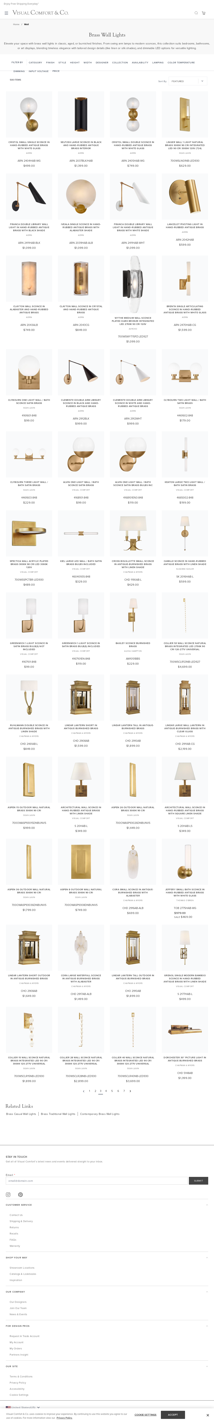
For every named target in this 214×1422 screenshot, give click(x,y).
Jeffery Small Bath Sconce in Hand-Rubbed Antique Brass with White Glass (185, 892)
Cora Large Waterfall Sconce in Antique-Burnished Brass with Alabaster (81, 978)
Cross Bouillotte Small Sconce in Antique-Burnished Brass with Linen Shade (133, 564)
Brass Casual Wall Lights (21, 1114)
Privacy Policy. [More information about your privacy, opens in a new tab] (64, 1418)
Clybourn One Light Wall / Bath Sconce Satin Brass (29, 401)
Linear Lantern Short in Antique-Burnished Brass (81, 727)
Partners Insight (19, 1354)
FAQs (13, 1239)
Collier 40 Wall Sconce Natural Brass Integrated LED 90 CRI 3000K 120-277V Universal (133, 1060)
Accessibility (17, 1389)
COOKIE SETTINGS (146, 1415)
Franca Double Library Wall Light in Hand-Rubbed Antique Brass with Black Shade (29, 227)
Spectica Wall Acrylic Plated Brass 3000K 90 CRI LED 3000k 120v (29, 564)
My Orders (16, 1348)
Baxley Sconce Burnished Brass (133, 644)
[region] (107, 1415)
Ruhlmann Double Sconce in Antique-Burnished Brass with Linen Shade (29, 728)
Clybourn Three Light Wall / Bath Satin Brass (29, 483)
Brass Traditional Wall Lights (58, 1114)
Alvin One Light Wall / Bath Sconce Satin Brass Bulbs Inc (133, 483)
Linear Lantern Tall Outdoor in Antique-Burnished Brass (133, 977)
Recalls (14, 1233)
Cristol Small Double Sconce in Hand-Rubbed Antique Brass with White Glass (133, 145)
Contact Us (16, 1215)
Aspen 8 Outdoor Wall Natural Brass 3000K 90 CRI (81, 891)
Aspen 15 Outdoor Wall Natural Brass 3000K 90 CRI (29, 809)
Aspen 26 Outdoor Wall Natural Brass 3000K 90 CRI (133, 809)
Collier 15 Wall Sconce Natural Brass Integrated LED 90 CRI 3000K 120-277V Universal (29, 1060)
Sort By (162, 81)
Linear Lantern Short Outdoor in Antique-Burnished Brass (29, 977)
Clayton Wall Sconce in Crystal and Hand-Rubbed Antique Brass (81, 309)
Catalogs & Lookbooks (23, 1274)
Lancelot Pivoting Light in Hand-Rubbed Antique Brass (185, 226)
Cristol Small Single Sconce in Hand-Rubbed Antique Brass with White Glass (29, 145)
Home (16, 24)
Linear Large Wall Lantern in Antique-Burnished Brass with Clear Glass (185, 728)
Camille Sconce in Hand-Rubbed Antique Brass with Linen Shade (185, 562)
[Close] (208, 1415)
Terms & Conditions (21, 1376)
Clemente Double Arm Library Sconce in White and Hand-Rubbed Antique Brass (133, 403)
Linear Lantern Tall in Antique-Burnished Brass (133, 727)
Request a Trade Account (25, 1336)
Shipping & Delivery (21, 1221)
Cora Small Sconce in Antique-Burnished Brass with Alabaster (133, 892)
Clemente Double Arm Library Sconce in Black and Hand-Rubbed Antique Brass (81, 403)
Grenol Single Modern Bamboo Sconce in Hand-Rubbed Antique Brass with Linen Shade (185, 978)
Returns (14, 1227)
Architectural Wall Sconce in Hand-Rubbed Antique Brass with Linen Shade (81, 810)
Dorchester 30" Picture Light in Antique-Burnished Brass (185, 1059)
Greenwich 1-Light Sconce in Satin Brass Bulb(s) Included (81, 644)
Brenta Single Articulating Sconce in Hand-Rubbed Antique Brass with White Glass (185, 309)
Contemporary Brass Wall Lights (100, 1114)
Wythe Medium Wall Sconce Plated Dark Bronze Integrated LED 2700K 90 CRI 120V (133, 321)
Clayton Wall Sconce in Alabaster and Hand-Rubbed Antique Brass (29, 309)
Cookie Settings (19, 1395)
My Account (17, 1342)
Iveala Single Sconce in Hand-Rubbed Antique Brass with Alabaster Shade (81, 227)
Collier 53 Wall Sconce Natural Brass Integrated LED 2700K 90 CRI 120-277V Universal (185, 646)
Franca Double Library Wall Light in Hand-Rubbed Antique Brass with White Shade (133, 227)
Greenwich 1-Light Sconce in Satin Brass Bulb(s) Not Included (29, 646)
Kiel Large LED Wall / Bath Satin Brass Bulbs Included (81, 562)
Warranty (15, 1246)
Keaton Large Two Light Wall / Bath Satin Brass (185, 483)
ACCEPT (173, 1415)
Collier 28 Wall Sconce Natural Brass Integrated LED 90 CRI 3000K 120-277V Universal (81, 1060)
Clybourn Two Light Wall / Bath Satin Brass (185, 401)
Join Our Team (18, 1308)
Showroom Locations (22, 1267)
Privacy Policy (18, 1382)
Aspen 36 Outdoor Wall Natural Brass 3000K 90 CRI (29, 891)
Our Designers (18, 1302)
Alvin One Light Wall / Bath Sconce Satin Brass (81, 483)
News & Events (18, 1314)
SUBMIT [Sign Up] (198, 1180)
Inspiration (16, 1280)
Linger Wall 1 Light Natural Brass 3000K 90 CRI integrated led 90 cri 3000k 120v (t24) (185, 145)
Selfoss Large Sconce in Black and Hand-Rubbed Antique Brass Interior (81, 145)
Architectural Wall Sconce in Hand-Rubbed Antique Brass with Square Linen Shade (185, 810)
